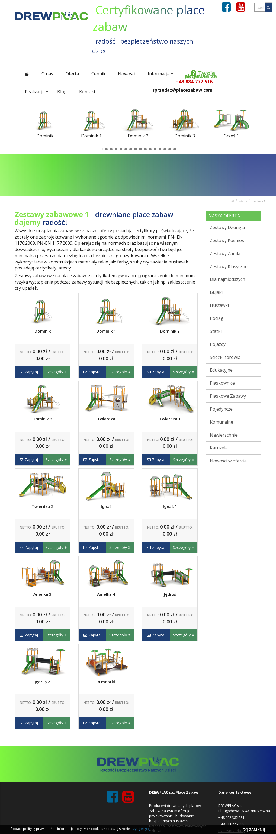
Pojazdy (218, 344)
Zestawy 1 (258, 201)
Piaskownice (222, 383)
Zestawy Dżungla (227, 227)
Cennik (98, 74)
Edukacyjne (221, 370)
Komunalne (221, 422)
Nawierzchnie (224, 435)
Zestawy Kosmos (227, 240)
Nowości (126, 74)
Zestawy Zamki (225, 253)
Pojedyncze (221, 409)
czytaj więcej (140, 828)
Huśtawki (219, 305)
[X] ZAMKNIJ (254, 829)
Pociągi (217, 318)
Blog (62, 92)
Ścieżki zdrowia (225, 357)
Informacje (158, 74)
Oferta (72, 74)
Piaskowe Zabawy (228, 396)
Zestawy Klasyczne (229, 266)
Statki (216, 331)
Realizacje (35, 92)
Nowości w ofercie (228, 461)
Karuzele (219, 448)
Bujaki (216, 292)
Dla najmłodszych (227, 279)
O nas (47, 74)
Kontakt (87, 92)
